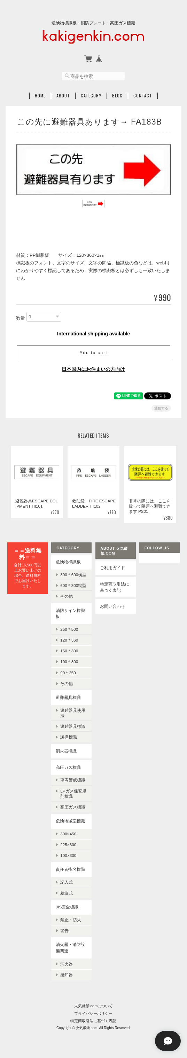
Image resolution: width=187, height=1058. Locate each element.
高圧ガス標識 (68, 767)
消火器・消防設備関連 (70, 947)
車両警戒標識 (72, 780)
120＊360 (69, 640)
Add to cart (93, 352)
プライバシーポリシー (93, 1013)
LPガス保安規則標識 (73, 793)
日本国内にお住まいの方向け (93, 369)
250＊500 (69, 629)
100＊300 (69, 661)
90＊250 (68, 672)
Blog (117, 96)
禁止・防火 (70, 919)
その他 (66, 596)
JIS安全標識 (67, 907)
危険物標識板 (68, 561)
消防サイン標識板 (70, 613)
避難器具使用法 (72, 712)
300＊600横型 (73, 574)
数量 (20, 318)
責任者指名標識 (70, 869)
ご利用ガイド (112, 567)
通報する (161, 408)
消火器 (66, 963)
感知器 (66, 974)
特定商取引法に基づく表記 (114, 587)
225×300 (68, 844)
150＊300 (69, 651)
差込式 (66, 893)
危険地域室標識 (70, 821)
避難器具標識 (68, 697)
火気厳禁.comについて (93, 1006)
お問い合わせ (112, 606)
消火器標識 (66, 751)
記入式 (66, 882)
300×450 (68, 834)
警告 (64, 930)
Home (40, 96)
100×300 (68, 855)
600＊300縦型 (73, 585)
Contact (142, 96)
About (63, 96)
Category (91, 96)
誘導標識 (68, 737)
